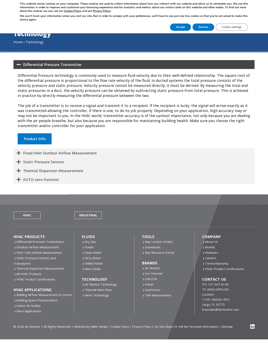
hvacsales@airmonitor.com (220, 309)
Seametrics (152, 290)
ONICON (151, 279)
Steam (89, 247)
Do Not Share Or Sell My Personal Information (186, 326)
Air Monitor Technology (101, 284)
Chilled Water (94, 263)
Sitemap (227, 326)
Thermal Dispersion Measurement (40, 268)
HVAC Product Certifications (35, 279)
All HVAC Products (29, 274)
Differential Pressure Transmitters (40, 242)
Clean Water (93, 253)
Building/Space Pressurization (36, 300)
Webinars (211, 253)
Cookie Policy (120, 326)
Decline (203, 27)
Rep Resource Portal (159, 253)
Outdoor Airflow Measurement (37, 247)
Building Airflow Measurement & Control (44, 295)
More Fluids (93, 269)
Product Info (35, 138)
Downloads (152, 247)
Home (17, 42)
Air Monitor (152, 268)
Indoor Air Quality (28, 306)
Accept (180, 27)
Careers (210, 258)
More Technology (97, 295)
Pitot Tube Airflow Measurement (39, 253)
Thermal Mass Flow (98, 290)
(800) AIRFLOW (218, 289)
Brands (210, 247)
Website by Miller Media (90, 326)
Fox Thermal (153, 273)
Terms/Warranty (216, 263)
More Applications (28, 311)
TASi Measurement (158, 295)
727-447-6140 (218, 284)
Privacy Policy (141, 326)
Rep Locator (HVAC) (159, 242)
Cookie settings (232, 27)
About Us (211, 242)
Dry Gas (90, 242)
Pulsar (149, 284)
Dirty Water (93, 258)
